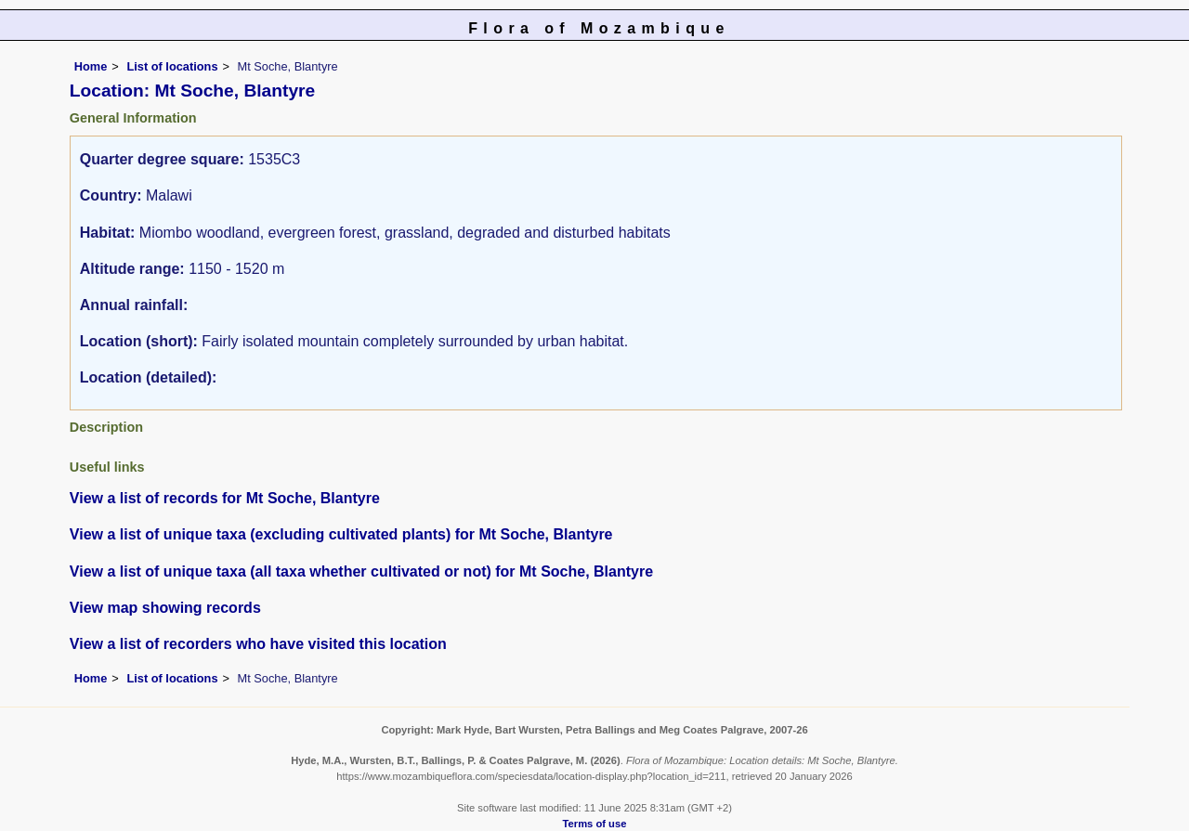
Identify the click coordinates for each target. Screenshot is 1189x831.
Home (91, 66)
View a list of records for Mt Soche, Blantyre (225, 498)
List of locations (171, 66)
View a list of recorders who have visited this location (258, 644)
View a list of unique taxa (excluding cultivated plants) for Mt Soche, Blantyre (341, 534)
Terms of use (595, 823)
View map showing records (165, 608)
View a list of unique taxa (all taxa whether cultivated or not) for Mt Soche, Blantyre (361, 571)
